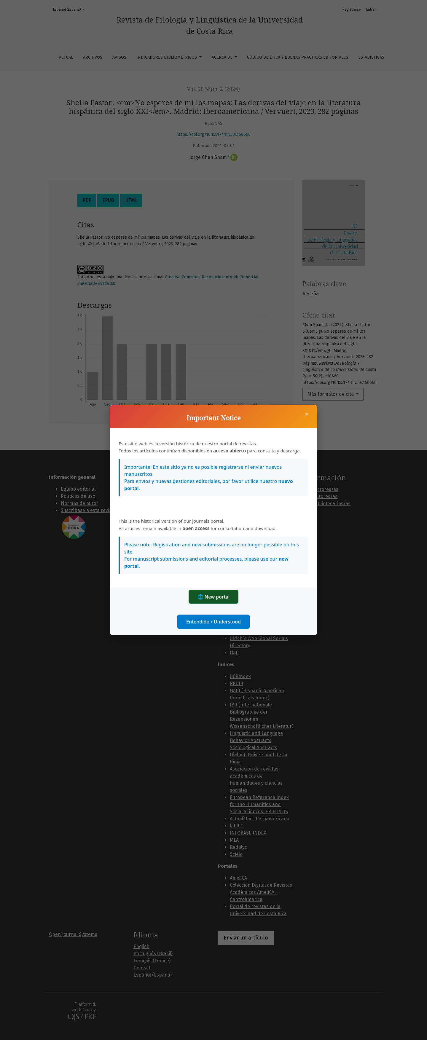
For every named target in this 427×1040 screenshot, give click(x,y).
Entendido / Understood (213, 621)
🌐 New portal (213, 597)
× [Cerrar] (307, 414)
